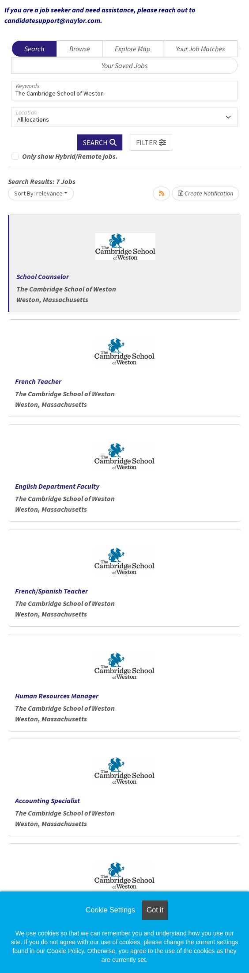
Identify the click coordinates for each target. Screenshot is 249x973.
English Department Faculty (57, 486)
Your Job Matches (200, 48)
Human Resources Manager (56, 695)
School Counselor (42, 276)
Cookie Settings (110, 910)
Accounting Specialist (47, 800)
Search (34, 48)
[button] (151, 142)
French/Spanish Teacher (51, 590)
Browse (79, 48)
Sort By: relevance (38, 193)
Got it (155, 910)
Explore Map (133, 48)
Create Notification (205, 193)
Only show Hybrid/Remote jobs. (70, 156)
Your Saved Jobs (124, 65)
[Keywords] (124, 90)
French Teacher (38, 381)
